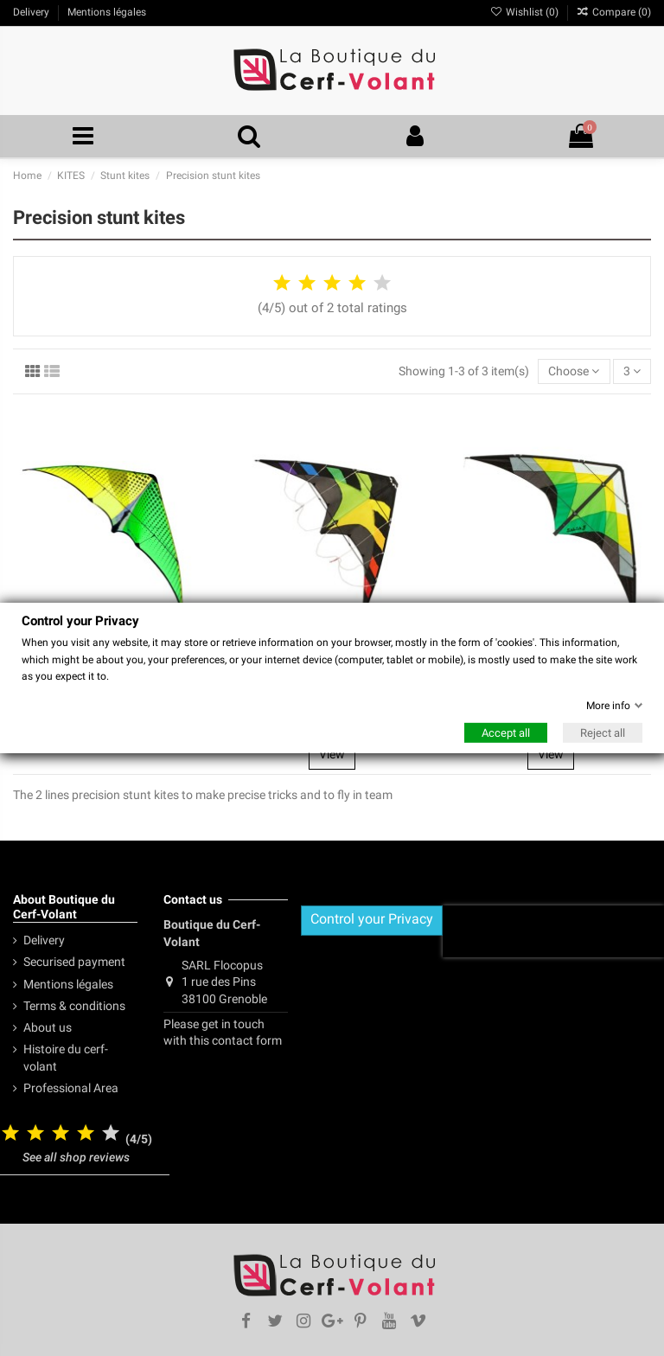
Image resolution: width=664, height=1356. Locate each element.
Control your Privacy (371, 919)
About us (47, 1027)
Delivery (44, 940)
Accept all (506, 732)
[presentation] (553, 931)
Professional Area (70, 1088)
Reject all (602, 732)
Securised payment (74, 962)
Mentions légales (68, 984)
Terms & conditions (74, 1006)
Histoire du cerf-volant (65, 1057)
